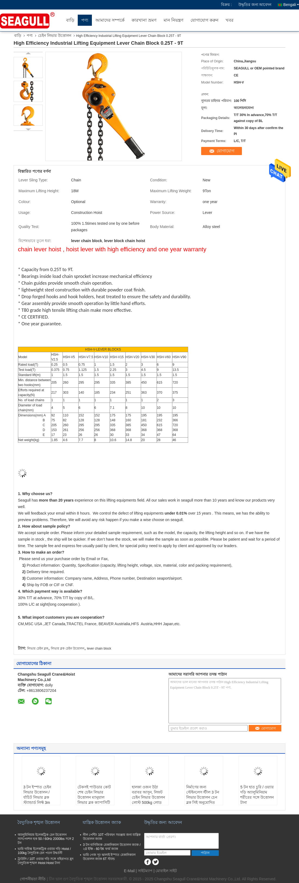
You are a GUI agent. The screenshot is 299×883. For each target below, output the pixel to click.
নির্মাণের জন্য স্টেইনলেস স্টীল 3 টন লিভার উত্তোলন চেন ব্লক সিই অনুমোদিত (202, 795)
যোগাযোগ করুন (204, 20)
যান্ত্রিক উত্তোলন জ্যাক (102, 822)
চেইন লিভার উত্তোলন (54, 35)
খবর (229, 20)
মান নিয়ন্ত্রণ (173, 20)
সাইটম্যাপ (145, 871)
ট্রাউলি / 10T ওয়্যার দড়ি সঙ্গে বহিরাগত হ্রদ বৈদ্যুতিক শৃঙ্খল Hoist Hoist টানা (45, 861)
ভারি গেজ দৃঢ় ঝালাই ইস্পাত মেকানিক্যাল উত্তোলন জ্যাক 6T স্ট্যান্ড (109, 857)
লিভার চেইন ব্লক (37, 648)
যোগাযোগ (225, 151)
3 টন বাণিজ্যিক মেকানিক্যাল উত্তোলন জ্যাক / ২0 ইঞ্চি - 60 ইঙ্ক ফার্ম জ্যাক (112, 847)
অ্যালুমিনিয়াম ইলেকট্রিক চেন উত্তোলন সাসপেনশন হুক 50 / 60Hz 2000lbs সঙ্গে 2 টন (46, 839)
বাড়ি (70, 20)
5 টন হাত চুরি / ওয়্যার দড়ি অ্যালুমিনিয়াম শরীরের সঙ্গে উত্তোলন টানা (257, 795)
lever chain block (99, 648)
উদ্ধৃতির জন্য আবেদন (255, 4)
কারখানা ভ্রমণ (144, 20)
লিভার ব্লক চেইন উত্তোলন (67, 648)
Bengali (291, 4)
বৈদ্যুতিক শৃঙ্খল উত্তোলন (38, 822)
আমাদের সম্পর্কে (109, 20)
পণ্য (84, 20)
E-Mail (129, 871)
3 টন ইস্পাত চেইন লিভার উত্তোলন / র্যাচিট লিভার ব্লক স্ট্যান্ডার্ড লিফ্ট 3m (37, 795)
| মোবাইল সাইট (165, 871)
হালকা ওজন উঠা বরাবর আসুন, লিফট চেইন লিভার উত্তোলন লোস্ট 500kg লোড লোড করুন (148, 797)
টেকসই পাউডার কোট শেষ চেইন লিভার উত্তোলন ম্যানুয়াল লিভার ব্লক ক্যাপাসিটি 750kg (94, 797)
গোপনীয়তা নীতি (33, 879)
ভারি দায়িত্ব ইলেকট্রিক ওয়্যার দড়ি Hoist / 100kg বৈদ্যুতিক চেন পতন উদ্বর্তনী (44, 851)
